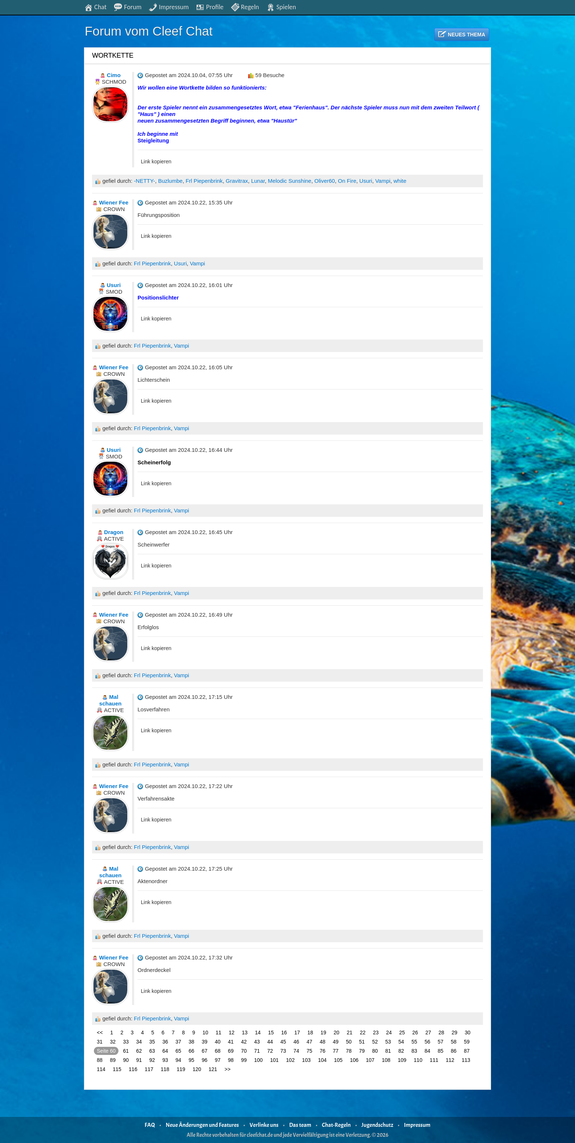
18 (310, 1032)
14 (258, 1032)
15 (271, 1032)
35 (152, 1042)
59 (467, 1042)
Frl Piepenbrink (204, 181)
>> (227, 1069)
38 (191, 1042)
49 (336, 1042)
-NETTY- (144, 181)
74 (296, 1051)
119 (181, 1069)
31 (100, 1042)
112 (450, 1060)
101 (274, 1060)
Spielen (281, 6)
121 (213, 1069)
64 (165, 1051)
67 (205, 1051)
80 (375, 1051)
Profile (209, 6)
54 (401, 1042)
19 (323, 1032)
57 (441, 1042)
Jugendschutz (377, 1125)
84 (428, 1051)
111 (434, 1060)
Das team (300, 1125)
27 (428, 1032)
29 (455, 1032)
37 (179, 1042)
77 (336, 1051)
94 (179, 1060)
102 (290, 1060)
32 (113, 1042)
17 (297, 1032)
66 (191, 1051)
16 (284, 1032)
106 (354, 1060)
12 (232, 1032)
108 (386, 1060)
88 (100, 1060)
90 (126, 1060)
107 (370, 1060)
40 (218, 1042)
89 (113, 1060)
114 (101, 1069)
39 (205, 1042)
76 (323, 1051)
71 (257, 1051)
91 (139, 1060)
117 (149, 1069)
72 (270, 1051)
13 (245, 1032)
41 (231, 1042)
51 (362, 1042)
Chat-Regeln (336, 1125)
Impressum (168, 6)
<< (100, 1032)
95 (191, 1060)
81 (388, 1051)
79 (362, 1051)
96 (205, 1060)
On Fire (347, 181)
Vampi (382, 181)
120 (197, 1069)
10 (205, 1032)
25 (402, 1032)
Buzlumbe (170, 181)
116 (133, 1069)
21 (350, 1032)
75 (309, 1051)
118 (165, 1069)
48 (323, 1042)
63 (152, 1051)
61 (126, 1051)
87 (467, 1051)
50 (349, 1042)
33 (126, 1042)
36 (165, 1042)
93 (165, 1060)
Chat (95, 6)
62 (139, 1051)
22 (363, 1032)
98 (231, 1060)
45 (283, 1042)
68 (218, 1051)
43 (257, 1042)
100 (258, 1060)
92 (152, 1060)
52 (375, 1042)
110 (418, 1060)
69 (231, 1051)
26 (415, 1032)
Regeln (245, 6)
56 (428, 1042)
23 (376, 1032)
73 (283, 1051)
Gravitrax (237, 181)
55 (414, 1042)
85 (441, 1051)
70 (244, 1051)
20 (337, 1032)
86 (454, 1051)
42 (244, 1042)
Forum (128, 6)
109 (402, 1060)
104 (322, 1060)
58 (454, 1042)
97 (218, 1060)
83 (414, 1051)
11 (218, 1032)
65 (179, 1051)
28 (441, 1032)
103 (306, 1060)
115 (117, 1069)
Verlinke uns (264, 1125)
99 (244, 1060)
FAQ (149, 1125)
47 (309, 1042)
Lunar (258, 181)
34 (139, 1042)
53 (388, 1042)
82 (401, 1051)
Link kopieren (156, 161)
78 (349, 1051)
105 (338, 1060)
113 (466, 1060)
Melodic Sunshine (289, 181)
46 (296, 1042)
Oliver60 (324, 181)
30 (467, 1032)
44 (270, 1042)
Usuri (365, 181)
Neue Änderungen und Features (202, 1125)
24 (389, 1032)
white (399, 181)
